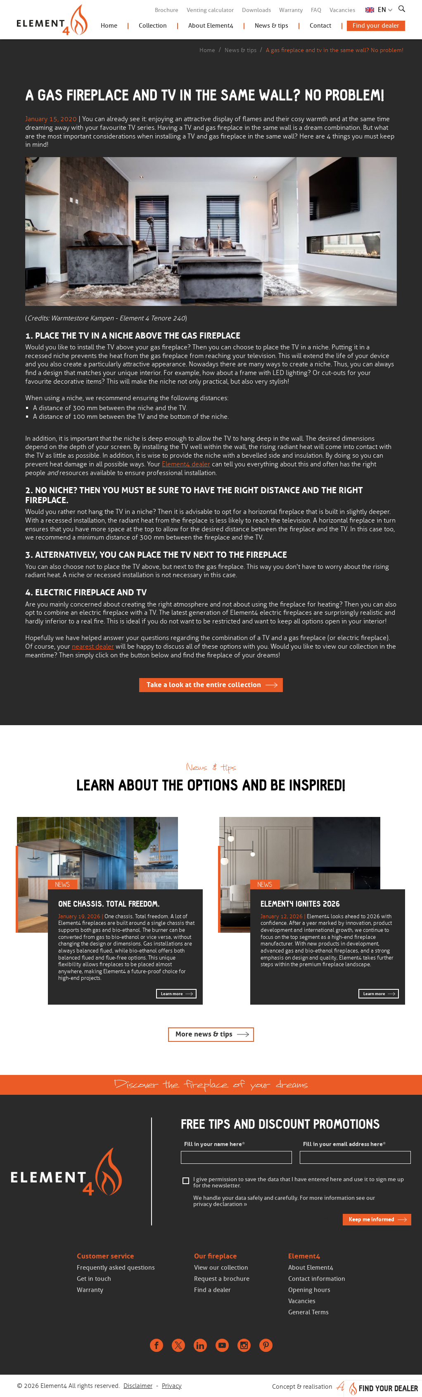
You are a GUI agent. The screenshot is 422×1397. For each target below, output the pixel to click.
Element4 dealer (186, 464)
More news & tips (203, 1034)
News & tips (271, 25)
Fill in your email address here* (344, 1144)
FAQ (316, 10)
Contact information (316, 1278)
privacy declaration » (220, 1204)
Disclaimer (137, 1386)
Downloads (256, 10)
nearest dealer (93, 646)
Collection (153, 25)
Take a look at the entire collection (204, 685)
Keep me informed (371, 1219)
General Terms (308, 1312)
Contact (320, 25)
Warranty (291, 10)
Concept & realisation (338, 1386)
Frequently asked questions (116, 1267)
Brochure (166, 10)
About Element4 (210, 25)
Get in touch (94, 1278)
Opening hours (309, 1290)
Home (109, 25)
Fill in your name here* (214, 1144)
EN (382, 10)
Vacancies (342, 10)
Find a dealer (212, 1290)
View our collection (221, 1267)
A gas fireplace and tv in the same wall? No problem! (334, 50)
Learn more (172, 993)
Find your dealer (376, 25)
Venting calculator (210, 10)
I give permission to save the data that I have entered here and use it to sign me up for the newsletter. (298, 1183)
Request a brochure (221, 1278)
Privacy (172, 1386)
